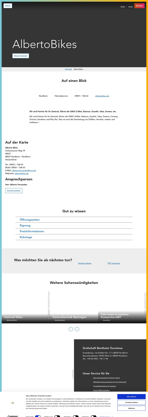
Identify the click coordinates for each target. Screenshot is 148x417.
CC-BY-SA (145, 313)
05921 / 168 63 (81, 96)
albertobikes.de (102, 96)
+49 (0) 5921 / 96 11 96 (97, 359)
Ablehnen (131, 404)
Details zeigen (105, 413)
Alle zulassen (131, 393)
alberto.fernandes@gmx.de (24, 170)
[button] (20, 55)
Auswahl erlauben (131, 398)
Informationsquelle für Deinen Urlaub (106, 378)
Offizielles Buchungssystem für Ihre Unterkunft (109, 382)
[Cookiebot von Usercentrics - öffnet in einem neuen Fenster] (12, 413)
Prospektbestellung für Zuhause (104, 386)
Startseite (68, 69)
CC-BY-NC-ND (48, 313)
